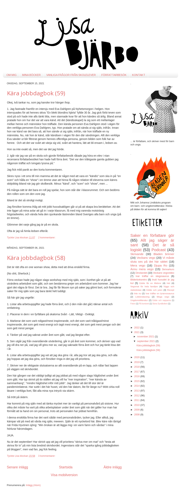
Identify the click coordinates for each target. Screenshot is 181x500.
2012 (137, 395)
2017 (137, 371)
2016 (137, 376)
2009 (137, 409)
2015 (137, 381)
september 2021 (146, 341)
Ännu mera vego (142, 269)
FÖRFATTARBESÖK (114, 74)
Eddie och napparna (162, 300)
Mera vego (137, 265)
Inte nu (137, 293)
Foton (132, 304)
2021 (137, 332)
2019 (137, 362)
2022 (137, 327)
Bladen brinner (164, 254)
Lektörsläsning (142, 297)
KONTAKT (138, 74)
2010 (137, 405)
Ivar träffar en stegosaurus (152, 276)
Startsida (66, 467)
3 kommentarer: (47, 456)
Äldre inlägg (113, 467)
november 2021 (146, 336)
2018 (137, 366)
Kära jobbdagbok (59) (36, 93)
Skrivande (136, 254)
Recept (170, 290)
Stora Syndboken (159, 304)
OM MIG (11, 74)
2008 (137, 414)
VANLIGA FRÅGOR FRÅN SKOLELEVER (71, 74)
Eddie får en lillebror (150, 283)
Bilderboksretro (138, 279)
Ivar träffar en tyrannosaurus (160, 293)
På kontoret (144, 304)
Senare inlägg (17, 467)
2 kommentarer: (47, 237)
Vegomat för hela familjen (144, 286)
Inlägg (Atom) (33, 485)
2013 (137, 390)
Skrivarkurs (168, 269)
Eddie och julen (154, 290)
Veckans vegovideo (163, 273)
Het (168, 283)
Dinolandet (141, 273)
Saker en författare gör (152, 235)
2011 (137, 400)
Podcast (159, 250)
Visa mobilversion (64, 475)
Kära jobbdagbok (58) (36, 258)
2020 (137, 357)
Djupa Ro (160, 265)
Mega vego (163, 297)
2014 (137, 386)
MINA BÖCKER (31, 74)
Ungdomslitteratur (139, 300)
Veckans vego (146, 257)
